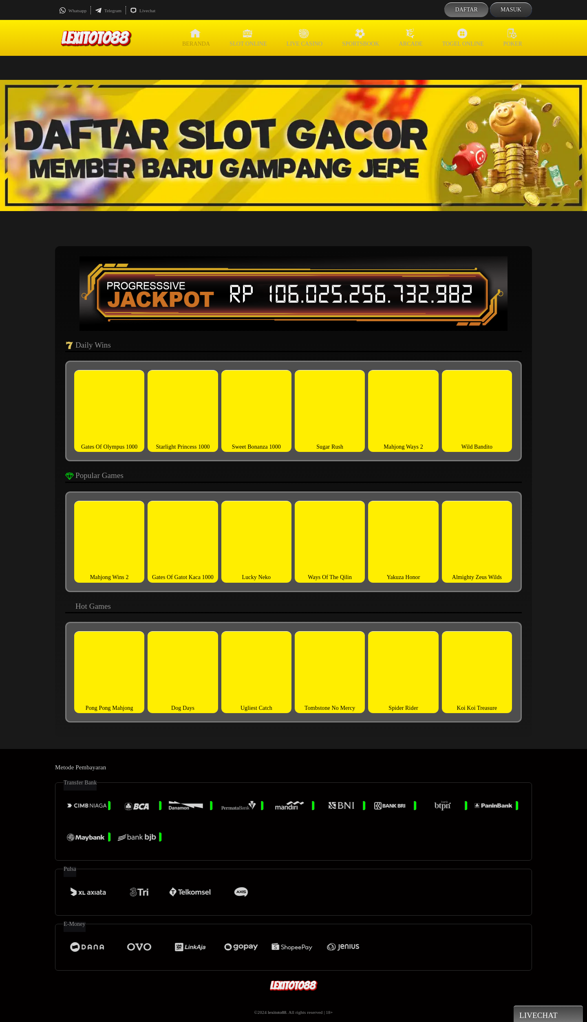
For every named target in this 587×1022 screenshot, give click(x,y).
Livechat (142, 10)
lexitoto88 (277, 1012)
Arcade (411, 37)
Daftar (466, 10)
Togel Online (463, 37)
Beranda (196, 37)
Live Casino (305, 37)
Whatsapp (72, 10)
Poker (512, 37)
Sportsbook (360, 37)
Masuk (511, 10)
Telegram (108, 10)
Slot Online (248, 37)
